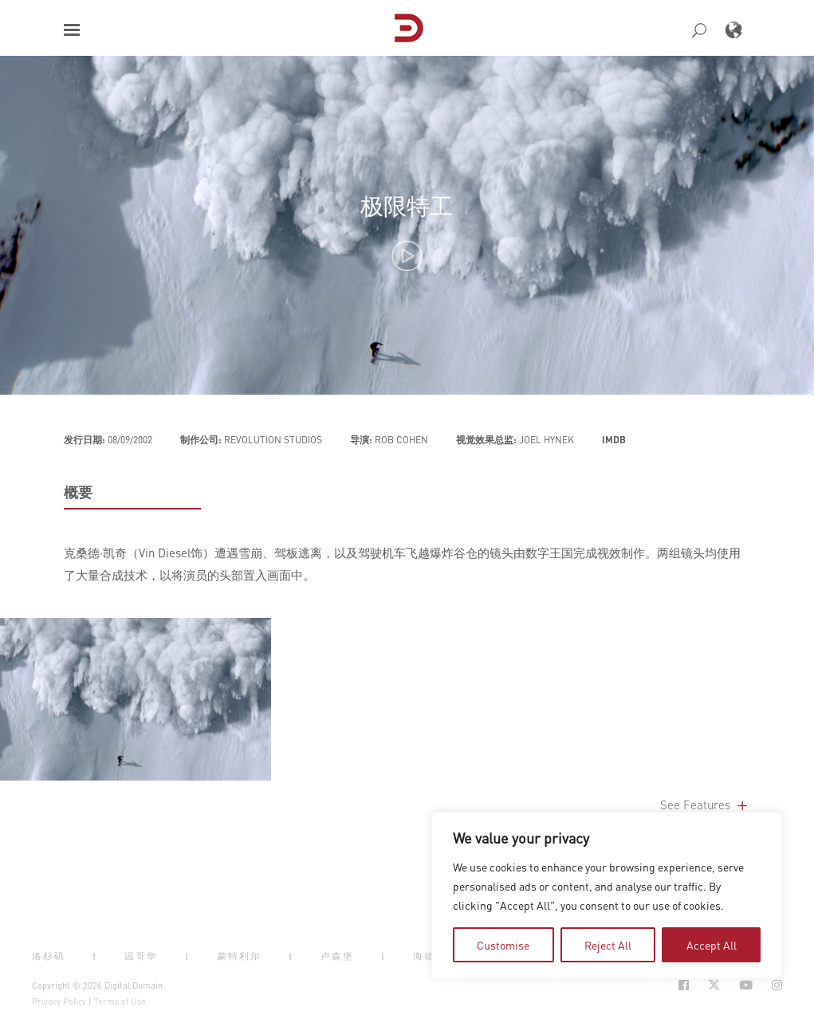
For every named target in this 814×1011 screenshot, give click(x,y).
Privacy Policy (59, 1001)
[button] (72, 30)
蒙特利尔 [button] (239, 956)
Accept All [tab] (711, 945)
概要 (78, 492)
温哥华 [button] (141, 956)
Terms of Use (120, 1001)
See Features (705, 804)
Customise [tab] (503, 945)
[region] (606, 895)
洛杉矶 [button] (48, 956)
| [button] (94, 956)
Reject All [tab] (607, 945)
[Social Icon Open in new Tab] (683, 985)
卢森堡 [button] (337, 956)
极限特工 (406, 205)
